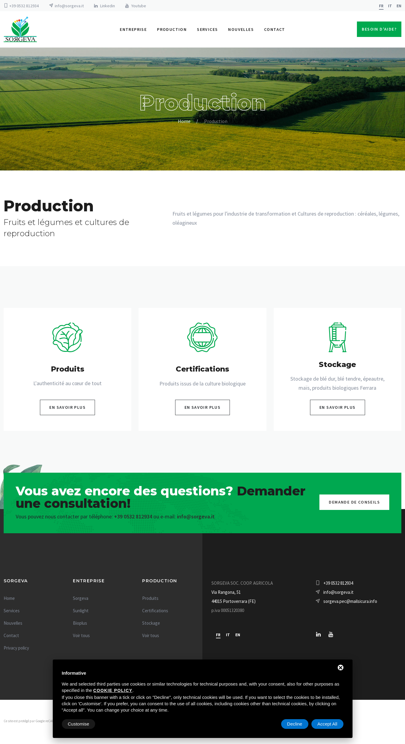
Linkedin (107, 5)
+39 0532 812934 (24, 5)
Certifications (155, 612)
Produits (150, 600)
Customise (78, 723)
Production (172, 30)
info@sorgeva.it (69, 5)
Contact (274, 30)
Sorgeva (80, 600)
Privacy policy (16, 650)
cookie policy (112, 690)
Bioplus (80, 625)
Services (207, 30)
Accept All (327, 723)
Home (184, 123)
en (399, 5)
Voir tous (81, 637)
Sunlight (81, 612)
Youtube (138, 5)
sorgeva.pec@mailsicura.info (350, 603)
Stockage (151, 625)
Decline (294, 723)
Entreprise (133, 30)
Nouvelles (241, 30)
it (390, 5)
